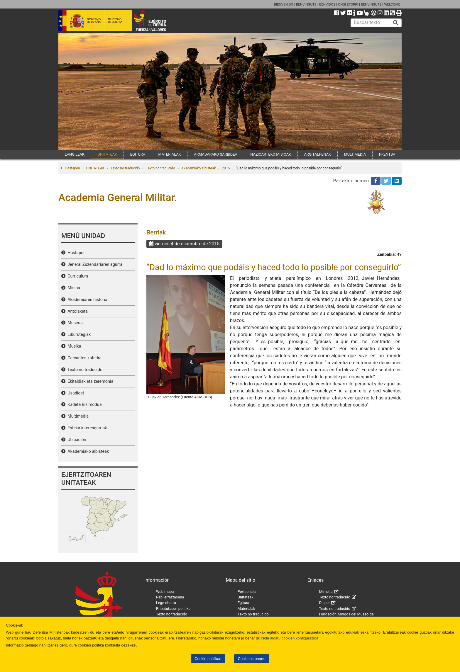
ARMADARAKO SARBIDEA (215, 154)
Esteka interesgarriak (86, 428)
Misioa (72, 287)
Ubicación (75, 439)
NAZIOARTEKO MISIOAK (270, 154)
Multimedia (77, 416)
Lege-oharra (166, 602)
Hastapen (72, 168)
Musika (73, 346)
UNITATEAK (107, 154)
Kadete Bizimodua (83, 404)
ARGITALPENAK (317, 154)
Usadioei (74, 393)
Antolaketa (76, 311)
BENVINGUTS (306, 4)
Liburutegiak (78, 334)
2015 (226, 168)
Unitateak (245, 597)
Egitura (243, 602)
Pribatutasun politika (173, 608)
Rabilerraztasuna (170, 597)
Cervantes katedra (83, 357)
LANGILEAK (74, 154)
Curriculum (76, 276)
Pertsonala (247, 591)
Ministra (326, 591)
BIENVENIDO (283, 4)
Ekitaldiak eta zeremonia (89, 381)
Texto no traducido (125, 168)
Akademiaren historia (86, 299)
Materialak (246, 608)
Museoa (74, 322)
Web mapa (165, 591)
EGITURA (137, 154)
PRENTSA (387, 154)
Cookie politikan (208, 658)
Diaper (324, 602)
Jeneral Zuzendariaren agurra (93, 264)
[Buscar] (395, 23)
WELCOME (392, 4)
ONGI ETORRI (348, 4)
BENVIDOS (327, 4)
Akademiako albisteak (198, 168)
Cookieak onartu (251, 658)
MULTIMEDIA (355, 154)
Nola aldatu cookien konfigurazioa (289, 638)
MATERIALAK (169, 154)
